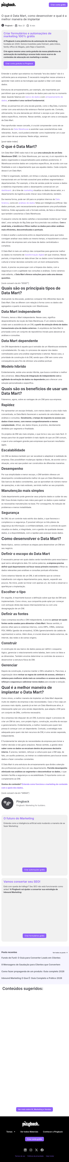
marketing (28, 190)
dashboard (6, 190)
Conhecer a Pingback (53, 1132)
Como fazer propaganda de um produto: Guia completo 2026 (32, 971)
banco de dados (32, 97)
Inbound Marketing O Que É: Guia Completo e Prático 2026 (31, 978)
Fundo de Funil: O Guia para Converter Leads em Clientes (30, 957)
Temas (11, 1132)
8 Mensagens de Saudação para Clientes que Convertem (30, 964)
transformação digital (34, 255)
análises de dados (27, 203)
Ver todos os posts (59, 953)
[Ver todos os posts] (67, 952)
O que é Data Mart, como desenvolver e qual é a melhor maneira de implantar (34, 17)
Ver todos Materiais (29, 1132)
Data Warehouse (21, 129)
